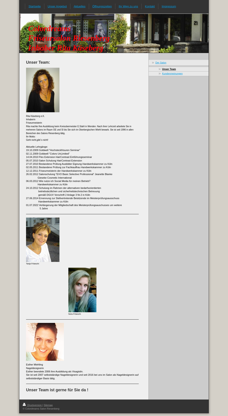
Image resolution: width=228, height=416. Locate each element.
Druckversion (32, 405)
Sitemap (48, 405)
